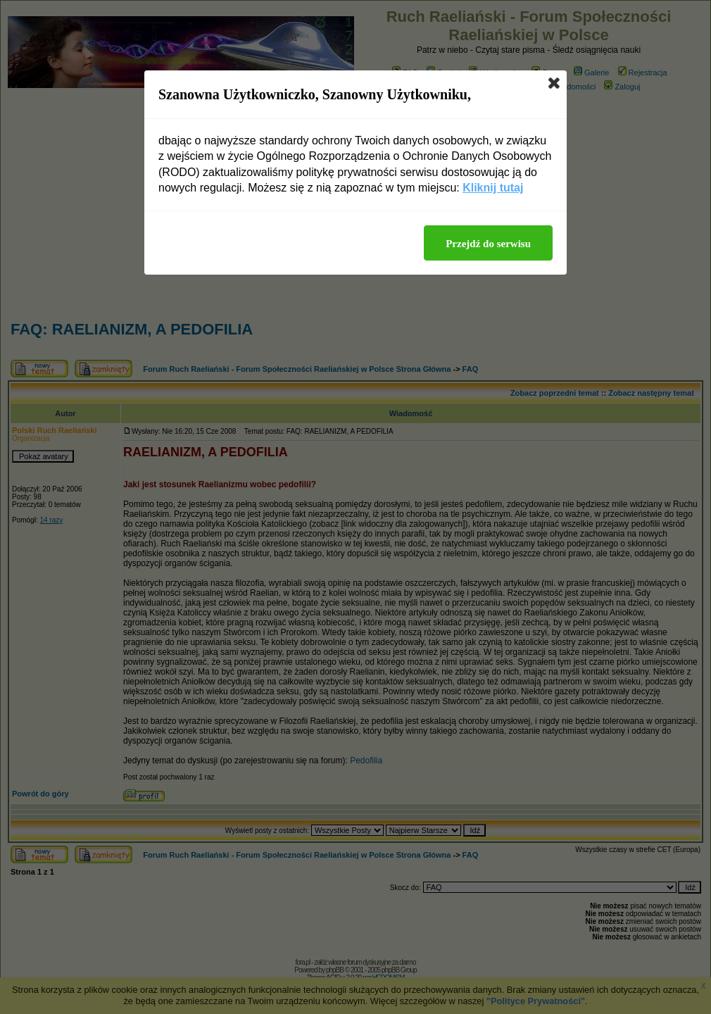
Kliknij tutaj (493, 188)
